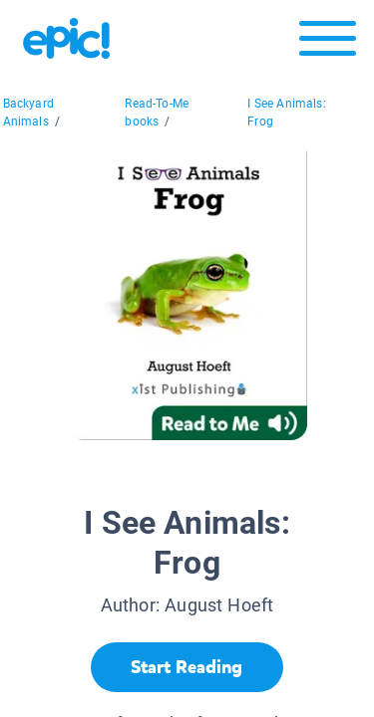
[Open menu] (327, 43)
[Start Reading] (187, 667)
